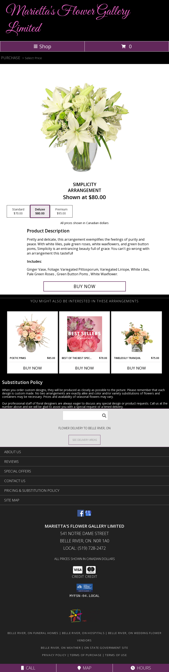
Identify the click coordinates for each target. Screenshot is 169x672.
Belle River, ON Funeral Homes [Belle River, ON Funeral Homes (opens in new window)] (33, 633)
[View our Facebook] (80, 515)
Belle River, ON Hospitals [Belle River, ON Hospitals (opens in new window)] (83, 633)
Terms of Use (116, 655)
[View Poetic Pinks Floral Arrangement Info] (32, 334)
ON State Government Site (106, 648)
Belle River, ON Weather (61, 648)
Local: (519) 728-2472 (84, 548)
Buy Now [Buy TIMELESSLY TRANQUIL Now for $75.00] (136, 368)
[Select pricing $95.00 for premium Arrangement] (61, 211)
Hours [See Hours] (141, 668)
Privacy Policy (54, 655)
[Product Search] (85, 415)
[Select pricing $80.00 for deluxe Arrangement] (40, 211)
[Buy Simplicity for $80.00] (84, 286)
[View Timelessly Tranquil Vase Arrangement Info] (136, 334)
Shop (42, 46)
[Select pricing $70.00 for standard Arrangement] (18, 211)
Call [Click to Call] (28, 668)
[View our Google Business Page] (88, 515)
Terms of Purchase (85, 655)
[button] (85, 588)
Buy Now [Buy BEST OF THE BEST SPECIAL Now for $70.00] (84, 368)
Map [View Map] (84, 668)
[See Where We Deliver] (84, 440)
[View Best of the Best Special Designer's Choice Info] (84, 334)
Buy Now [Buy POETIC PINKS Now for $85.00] (32, 368)
